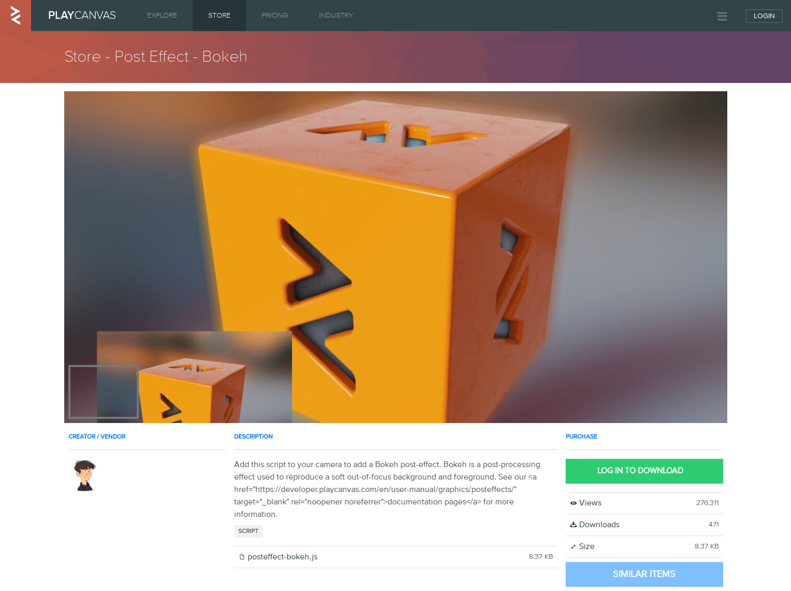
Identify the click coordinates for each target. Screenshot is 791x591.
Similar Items (644, 574)
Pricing (275, 15)
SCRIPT (248, 531)
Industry (336, 15)
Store (219, 15)
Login (764, 16)
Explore (162, 15)
